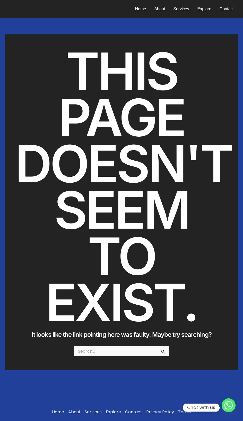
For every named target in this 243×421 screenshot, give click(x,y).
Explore (204, 9)
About (159, 9)
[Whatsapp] (229, 408)
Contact (227, 9)
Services (181, 9)
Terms (184, 412)
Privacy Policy (160, 412)
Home (140, 9)
